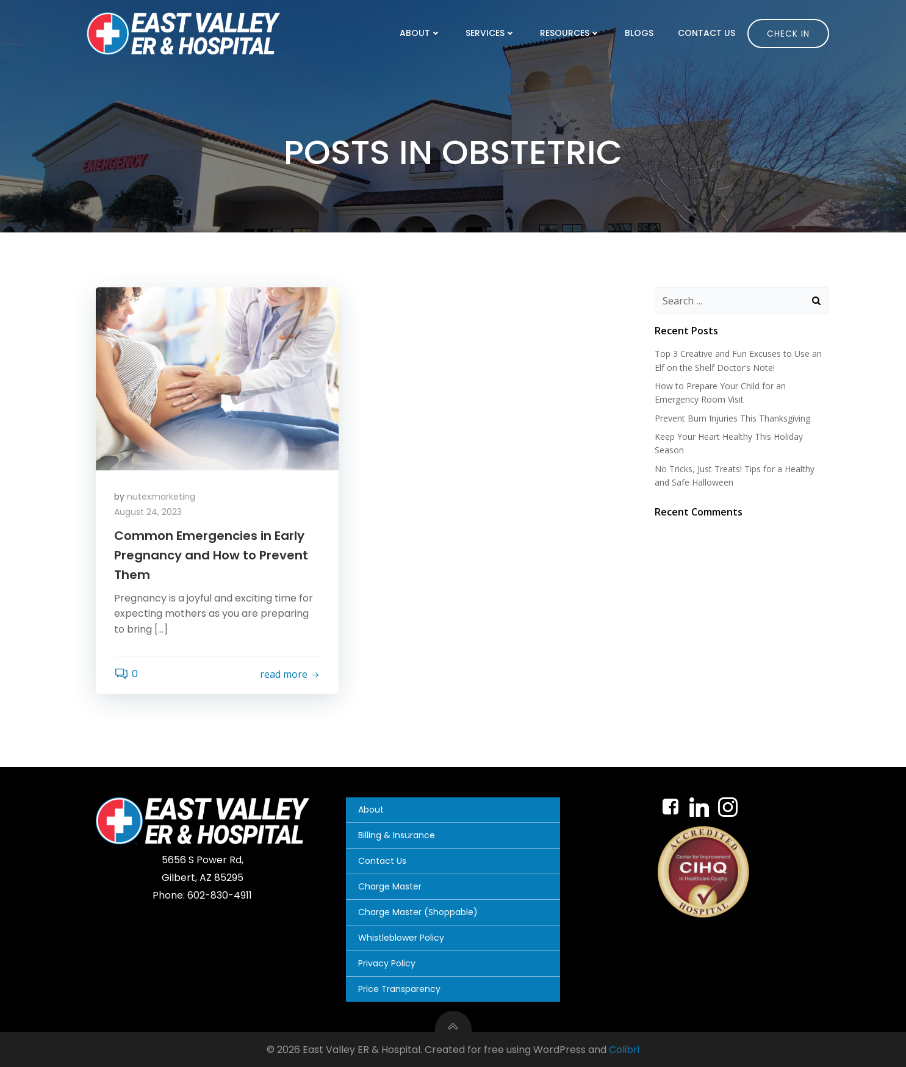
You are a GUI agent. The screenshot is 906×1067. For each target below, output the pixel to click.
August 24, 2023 (148, 512)
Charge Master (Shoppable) (418, 912)
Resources (570, 33)
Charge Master (390, 886)
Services (491, 33)
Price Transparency (399, 989)
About (420, 33)
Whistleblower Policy (401, 938)
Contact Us (706, 33)
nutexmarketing (161, 496)
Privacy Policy (386, 963)
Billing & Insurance (396, 835)
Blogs (639, 33)
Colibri (624, 1050)
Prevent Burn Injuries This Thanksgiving (732, 418)
